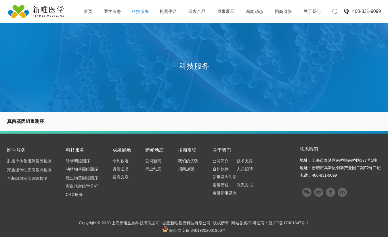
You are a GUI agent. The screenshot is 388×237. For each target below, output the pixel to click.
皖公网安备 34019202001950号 (194, 230)
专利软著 (120, 161)
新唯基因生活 (225, 176)
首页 (88, 11)
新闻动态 (254, 11)
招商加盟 (186, 169)
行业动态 (153, 169)
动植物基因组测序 (82, 169)
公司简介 (221, 161)
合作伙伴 (221, 169)
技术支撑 (245, 161)
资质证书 (120, 169)
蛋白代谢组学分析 (82, 186)
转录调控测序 (78, 161)
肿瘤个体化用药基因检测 (29, 161)
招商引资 (283, 11)
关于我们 (312, 11)
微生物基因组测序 (82, 178)
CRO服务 (74, 194)
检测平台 (168, 11)
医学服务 (112, 11)
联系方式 (245, 185)
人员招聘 (245, 169)
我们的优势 (188, 161)
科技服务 (140, 11)
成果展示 (225, 11)
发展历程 (221, 185)
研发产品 (197, 11)
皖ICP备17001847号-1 (289, 223)
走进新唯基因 (225, 192)
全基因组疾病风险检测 (27, 178)
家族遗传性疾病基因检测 (29, 169)
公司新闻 (153, 161)
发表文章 (120, 177)
